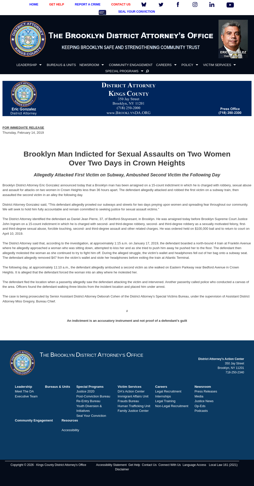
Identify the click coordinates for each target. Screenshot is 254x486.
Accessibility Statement (111, 465)
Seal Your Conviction (91, 416)
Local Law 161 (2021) (223, 465)
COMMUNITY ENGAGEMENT (131, 65)
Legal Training (165, 401)
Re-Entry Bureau (88, 401)
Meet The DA (24, 391)
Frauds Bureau (128, 401)
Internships (163, 396)
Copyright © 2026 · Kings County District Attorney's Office (48, 465)
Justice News (204, 401)
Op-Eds (199, 406)
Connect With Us (170, 465)
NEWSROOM (89, 65)
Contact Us (149, 465)
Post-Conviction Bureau (93, 396)
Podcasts (201, 411)
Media (198, 396)
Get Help (134, 465)
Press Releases (205, 391)
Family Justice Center (133, 411)
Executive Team (26, 396)
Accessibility (70, 430)
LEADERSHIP (27, 65)
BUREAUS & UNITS (61, 65)
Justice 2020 (85, 391)
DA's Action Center (131, 391)
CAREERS (164, 65)
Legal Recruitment (168, 391)
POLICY (187, 65)
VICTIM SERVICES (217, 65)
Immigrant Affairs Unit (133, 396)
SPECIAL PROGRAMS (121, 71)
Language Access (194, 465)
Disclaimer (122, 469)
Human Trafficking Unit (134, 406)
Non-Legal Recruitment (172, 406)
